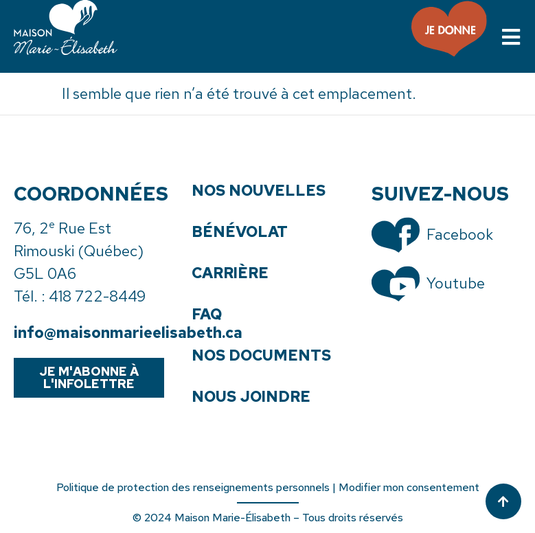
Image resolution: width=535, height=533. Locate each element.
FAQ (207, 314)
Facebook (459, 235)
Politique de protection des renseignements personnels (193, 487)
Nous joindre (251, 397)
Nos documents (261, 356)
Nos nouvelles (259, 191)
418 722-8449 (97, 296)
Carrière (230, 273)
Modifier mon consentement (409, 487)
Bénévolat (240, 232)
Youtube (455, 283)
